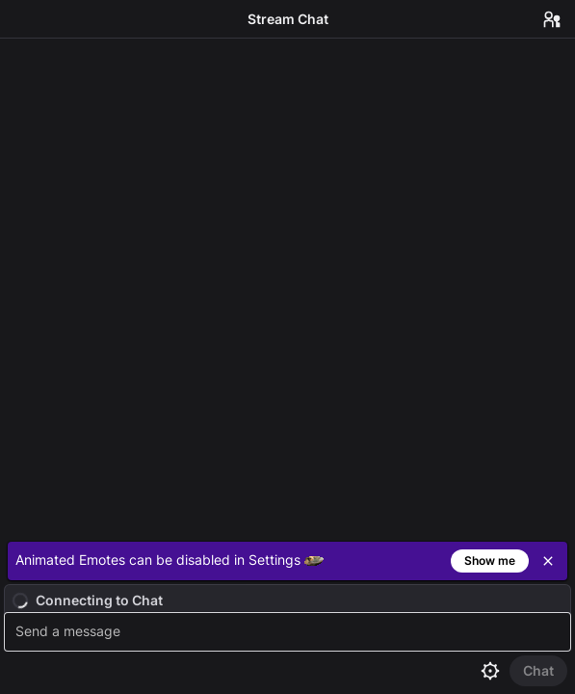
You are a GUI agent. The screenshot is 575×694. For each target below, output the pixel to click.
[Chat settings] (490, 670)
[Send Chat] (538, 670)
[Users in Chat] (551, 19)
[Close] (548, 561)
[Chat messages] (287, 286)
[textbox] (289, 632)
